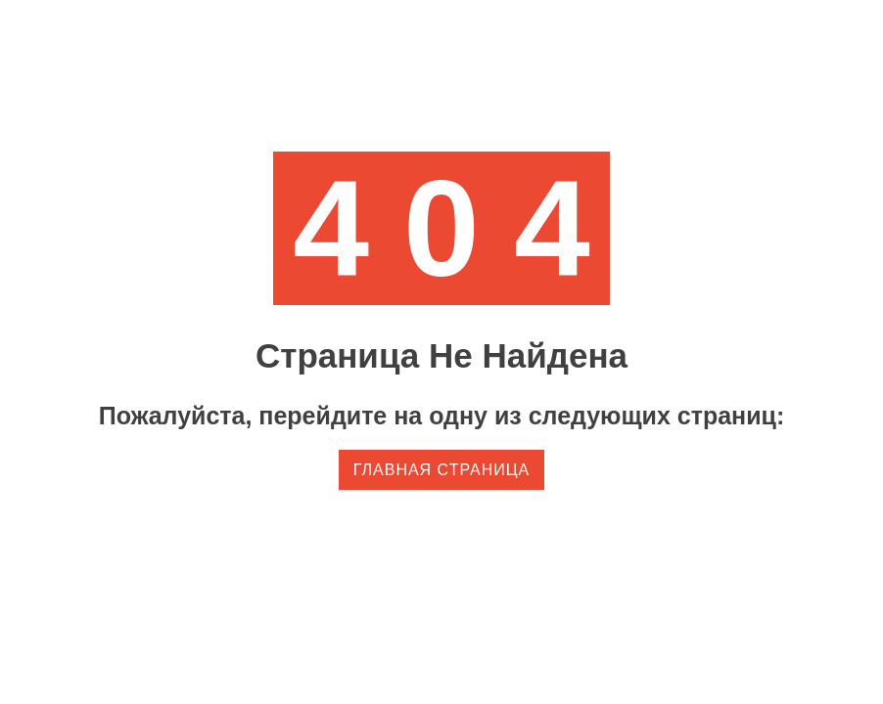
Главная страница (441, 470)
